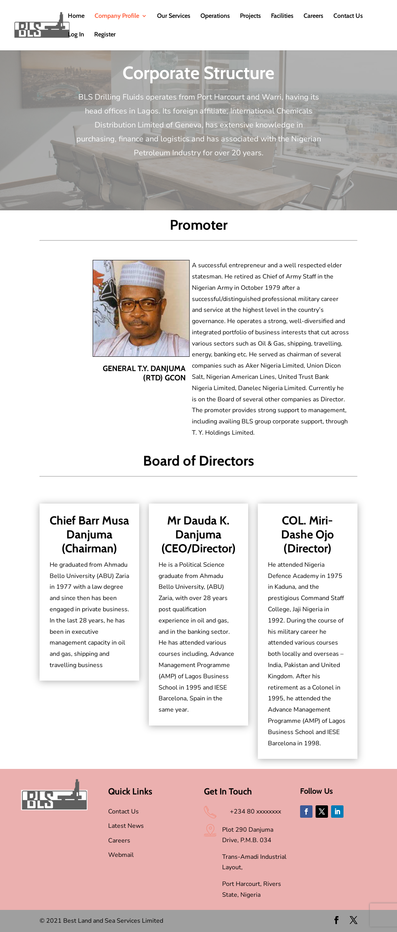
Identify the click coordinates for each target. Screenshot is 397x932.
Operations (215, 16)
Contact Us (348, 16)
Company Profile (117, 16)
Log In (76, 35)
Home (76, 16)
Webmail (121, 855)
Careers (313, 16)
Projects (250, 16)
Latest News (126, 826)
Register (105, 35)
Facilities (282, 16)
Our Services (173, 16)
